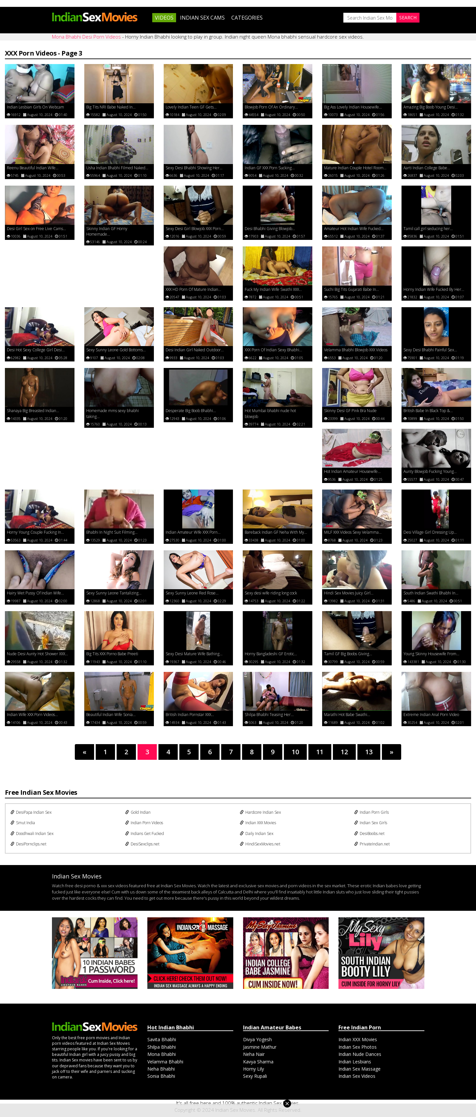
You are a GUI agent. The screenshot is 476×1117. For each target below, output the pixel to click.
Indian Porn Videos (144, 822)
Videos (164, 17)
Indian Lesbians (354, 1062)
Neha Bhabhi (161, 1069)
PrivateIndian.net (372, 844)
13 (368, 751)
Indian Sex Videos (356, 1076)
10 (295, 751)
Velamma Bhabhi (165, 1062)
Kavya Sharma (258, 1062)
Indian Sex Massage (359, 1069)
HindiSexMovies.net (260, 844)
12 (344, 751)
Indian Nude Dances (359, 1054)
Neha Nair (254, 1054)
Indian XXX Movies (258, 822)
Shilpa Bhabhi (161, 1047)
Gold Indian (138, 812)
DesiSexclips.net (142, 844)
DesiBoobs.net (369, 833)
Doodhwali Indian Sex (32, 833)
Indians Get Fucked (144, 833)
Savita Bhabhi (161, 1039)
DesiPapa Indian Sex (31, 812)
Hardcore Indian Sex (260, 812)
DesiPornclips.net (28, 844)
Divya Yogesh (257, 1039)
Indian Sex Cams (202, 17)
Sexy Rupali (255, 1076)
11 (319, 751)
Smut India (22, 822)
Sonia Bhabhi (161, 1076)
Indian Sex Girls (370, 822)
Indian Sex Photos (357, 1047)
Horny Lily (253, 1069)
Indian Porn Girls (371, 812)
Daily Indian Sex (256, 833)
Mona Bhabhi (161, 1054)
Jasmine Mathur (259, 1047)
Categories (247, 17)
